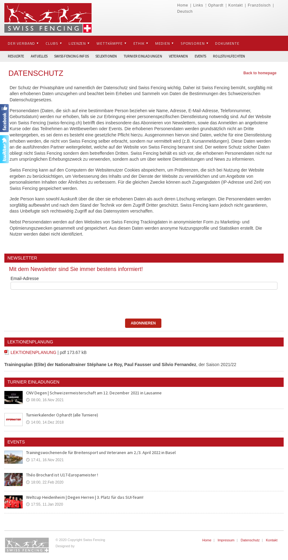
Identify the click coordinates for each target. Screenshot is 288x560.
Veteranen (178, 56)
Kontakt (235, 5)
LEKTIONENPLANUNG (33, 352)
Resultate (16, 56)
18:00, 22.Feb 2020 (44, 482)
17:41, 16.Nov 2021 (45, 460)
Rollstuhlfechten (229, 56)
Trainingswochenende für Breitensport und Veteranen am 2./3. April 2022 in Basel (100, 452)
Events (200, 56)
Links (198, 5)
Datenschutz (250, 540)
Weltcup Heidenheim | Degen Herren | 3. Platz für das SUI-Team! (84, 497)
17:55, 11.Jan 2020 (44, 504)
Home (182, 5)
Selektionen (106, 56)
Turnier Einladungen (143, 56)
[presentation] (51, 303)
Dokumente (227, 43)
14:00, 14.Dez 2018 (45, 422)
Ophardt (215, 5)
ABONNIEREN (143, 323)
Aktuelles (39, 56)
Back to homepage (260, 73)
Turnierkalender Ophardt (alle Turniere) (62, 415)
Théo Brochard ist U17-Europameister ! (61, 475)
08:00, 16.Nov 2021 (45, 400)
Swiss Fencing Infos (71, 56)
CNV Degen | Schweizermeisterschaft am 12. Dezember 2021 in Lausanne (93, 393)
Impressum (226, 540)
